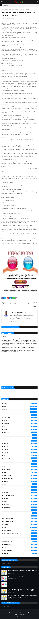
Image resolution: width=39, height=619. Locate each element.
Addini (6, 9)
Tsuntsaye (20, 513)
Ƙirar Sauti (20, 553)
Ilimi (20, 466)
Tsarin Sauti (20, 507)
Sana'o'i (20, 498)
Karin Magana (20, 475)
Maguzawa (20, 490)
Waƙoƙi (20, 527)
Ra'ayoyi (20, 492)
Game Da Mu (20, 611)
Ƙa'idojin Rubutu (20, 550)
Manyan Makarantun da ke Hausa (12, 612)
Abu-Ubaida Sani (6, 18)
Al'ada (20, 412)
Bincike (20, 429)
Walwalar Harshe (20, 518)
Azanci (20, 420)
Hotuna (20, 464)
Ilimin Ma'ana (20, 469)
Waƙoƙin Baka (20, 530)
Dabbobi (20, 438)
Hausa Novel (20, 458)
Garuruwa (20, 446)
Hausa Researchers (20, 461)
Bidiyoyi (20, 426)
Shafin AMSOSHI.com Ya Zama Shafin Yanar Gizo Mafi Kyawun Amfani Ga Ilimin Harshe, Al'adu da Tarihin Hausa (22, 590)
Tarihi (20, 501)
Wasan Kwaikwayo (20, 521)
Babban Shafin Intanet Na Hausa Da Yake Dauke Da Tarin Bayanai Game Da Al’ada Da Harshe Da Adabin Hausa (22, 571)
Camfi (20, 435)
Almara (20, 415)
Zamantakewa (20, 544)
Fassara (20, 441)
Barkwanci (20, 423)
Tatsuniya (20, 504)
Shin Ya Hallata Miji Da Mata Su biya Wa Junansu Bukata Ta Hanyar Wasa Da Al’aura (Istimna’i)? (22, 596)
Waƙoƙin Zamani (20, 539)
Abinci (20, 403)
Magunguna (20, 487)
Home (2, 9)
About (15, 611)
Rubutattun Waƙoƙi (20, 495)
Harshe (20, 455)
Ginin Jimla (20, 452)
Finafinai (20, 443)
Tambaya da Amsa (30, 612)
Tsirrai (20, 510)
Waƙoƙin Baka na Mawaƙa (20, 536)
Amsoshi (23, 617)
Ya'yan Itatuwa (20, 541)
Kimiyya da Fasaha (20, 478)
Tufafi (20, 515)
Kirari (20, 484)
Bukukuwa (20, 432)
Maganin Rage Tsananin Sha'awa (16, 576)
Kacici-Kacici (20, 472)
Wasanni (20, 524)
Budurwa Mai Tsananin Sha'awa (16, 583)
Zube (20, 547)
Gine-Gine (20, 449)
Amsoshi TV (20, 417)
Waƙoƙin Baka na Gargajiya (20, 533)
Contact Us (27, 611)
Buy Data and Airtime (19, 614)
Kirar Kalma (20, 481)
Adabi (20, 406)
